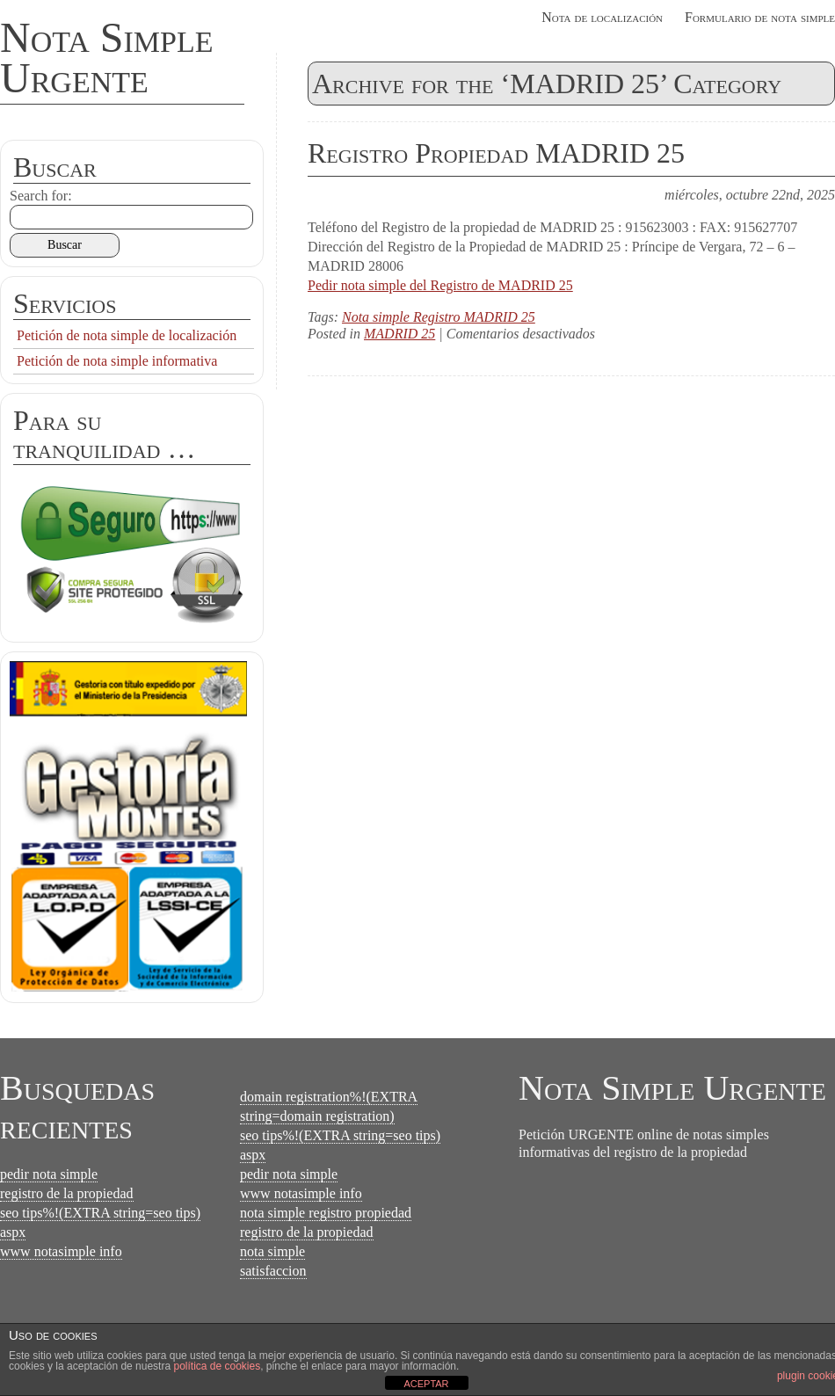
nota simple (272, 1251)
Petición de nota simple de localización (126, 335)
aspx (12, 1232)
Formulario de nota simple (760, 17)
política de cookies (216, 1366)
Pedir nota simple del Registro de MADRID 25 (440, 285)
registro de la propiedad (67, 1193)
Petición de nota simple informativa (117, 360)
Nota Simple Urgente (107, 57)
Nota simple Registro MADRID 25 (438, 316)
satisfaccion (273, 1270)
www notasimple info (61, 1251)
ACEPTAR (425, 1383)
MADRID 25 (399, 333)
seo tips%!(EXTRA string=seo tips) (100, 1212)
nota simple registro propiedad (325, 1212)
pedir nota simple (49, 1174)
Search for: (41, 195)
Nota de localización (602, 17)
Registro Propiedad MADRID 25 (496, 153)
